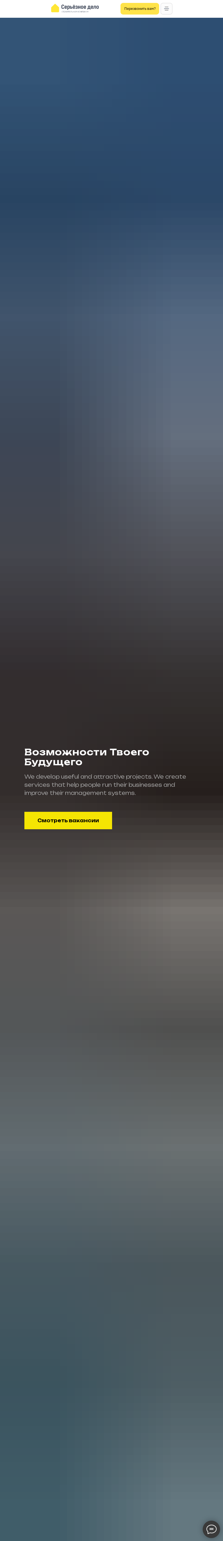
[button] (166, 9)
